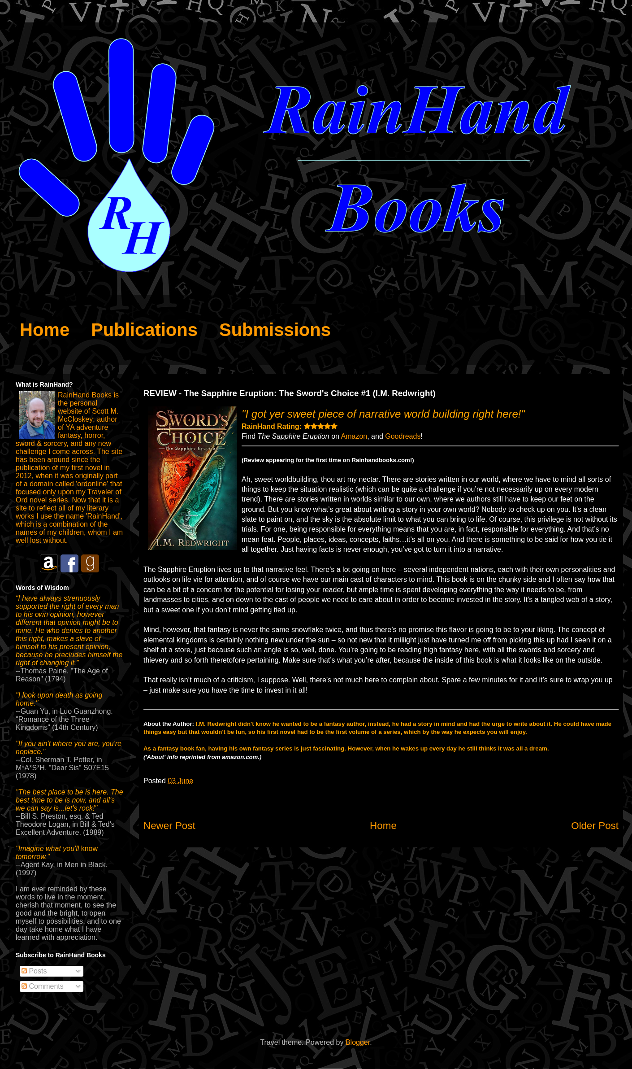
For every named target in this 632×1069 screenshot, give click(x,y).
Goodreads (402, 436)
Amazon (354, 436)
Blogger (358, 1042)
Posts (34, 971)
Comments (43, 986)
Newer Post (169, 825)
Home (383, 825)
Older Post (595, 825)
